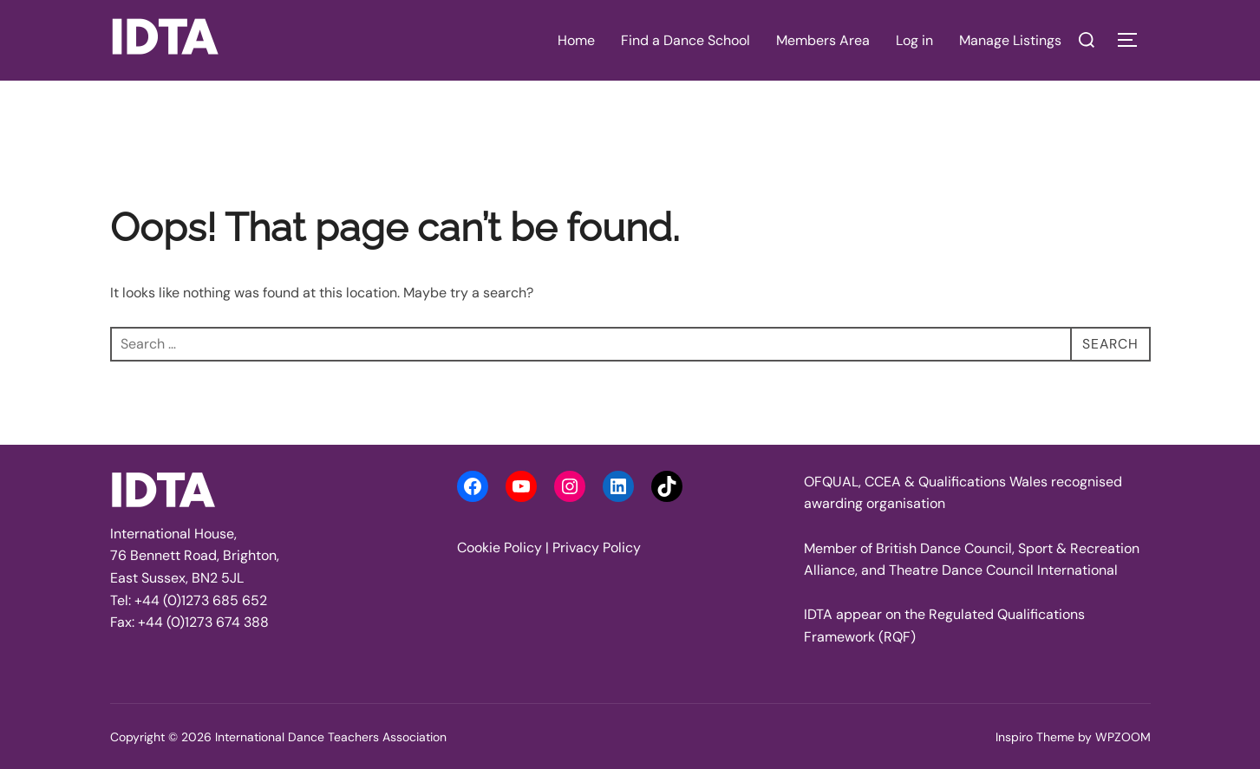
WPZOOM (1123, 737)
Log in (914, 40)
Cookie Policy (499, 547)
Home (576, 40)
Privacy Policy (596, 547)
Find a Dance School (685, 40)
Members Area (823, 40)
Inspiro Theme (1035, 737)
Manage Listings (1010, 40)
